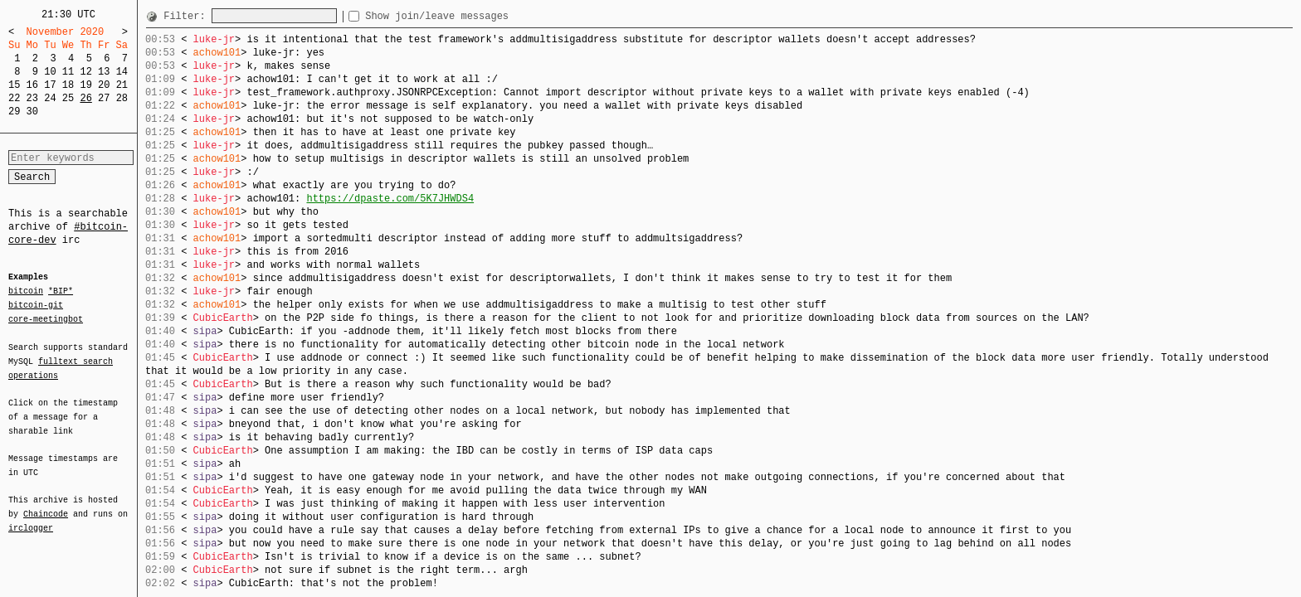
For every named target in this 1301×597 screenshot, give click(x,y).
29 (14, 111)
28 (122, 98)
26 (85, 98)
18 (68, 85)
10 (50, 72)
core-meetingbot (45, 318)
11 (68, 72)
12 (85, 72)
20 (104, 85)
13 (104, 72)
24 (50, 98)
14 (122, 72)
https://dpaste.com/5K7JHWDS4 (390, 199)
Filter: (187, 16)
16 (32, 85)
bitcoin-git (35, 305)
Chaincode (45, 504)
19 (85, 85)
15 (14, 85)
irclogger (30, 517)
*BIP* (60, 292)
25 (68, 98)
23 (32, 98)
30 (32, 111)
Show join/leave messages (466, 16)
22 (14, 98)
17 (50, 85)
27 (104, 98)
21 (122, 85)
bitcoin (25, 292)
